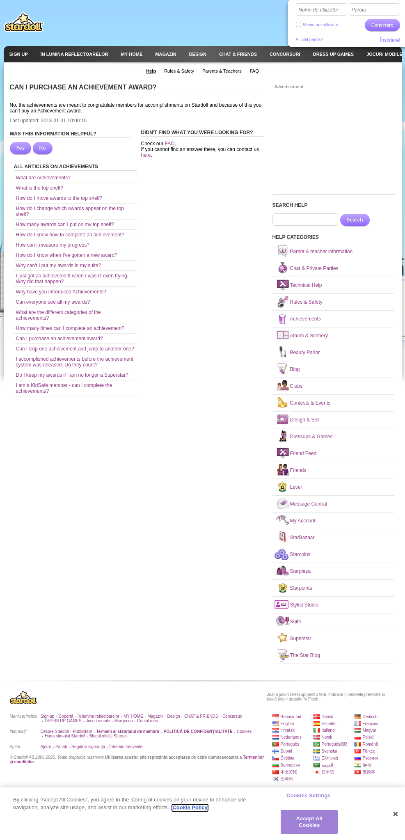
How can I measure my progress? (52, 245)
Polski (368, 737)
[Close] (395, 818)
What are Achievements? (43, 178)
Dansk (327, 716)
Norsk (327, 737)
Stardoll (24, 22)
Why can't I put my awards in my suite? (58, 265)
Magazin (155, 716)
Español (329, 723)
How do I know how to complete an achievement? (70, 235)
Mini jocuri (123, 721)
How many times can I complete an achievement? (70, 328)
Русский (370, 758)
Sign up (48, 716)
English (287, 723)
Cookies (244, 731)
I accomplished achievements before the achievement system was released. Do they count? (74, 362)
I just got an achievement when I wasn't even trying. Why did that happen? (72, 278)
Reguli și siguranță (88, 746)
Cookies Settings (308, 800)
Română (370, 744)
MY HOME (133, 716)
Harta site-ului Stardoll (65, 736)
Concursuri (232, 716)
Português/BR (334, 744)
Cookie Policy (189, 811)
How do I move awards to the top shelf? (59, 198)
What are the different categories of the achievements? (58, 315)
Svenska (329, 751)
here (146, 155)
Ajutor (46, 746)
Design (173, 716)
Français (370, 723)
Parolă (359, 10)
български (290, 765)
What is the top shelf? (39, 188)
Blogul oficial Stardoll (108, 736)
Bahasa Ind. (291, 716)
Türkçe (369, 751)
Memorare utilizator (321, 25)
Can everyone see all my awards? (53, 302)
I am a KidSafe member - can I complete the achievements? (64, 388)
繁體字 (369, 772)
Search (355, 220)
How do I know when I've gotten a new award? (66, 255)
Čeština (288, 758)
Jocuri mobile (98, 721)
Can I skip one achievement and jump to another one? (75, 349)
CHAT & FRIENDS (201, 716)
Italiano (328, 730)
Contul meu (147, 721)
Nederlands (291, 737)
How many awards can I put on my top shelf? (65, 224)
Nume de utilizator (319, 10)
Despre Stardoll (55, 731)
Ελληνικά (330, 758)
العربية (327, 765)
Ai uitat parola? (309, 39)
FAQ (170, 143)
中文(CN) (289, 772)
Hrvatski (288, 730)
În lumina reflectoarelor (98, 716)
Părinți (61, 746)
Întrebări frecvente (126, 746)
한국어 (287, 778)
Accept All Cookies (309, 825)
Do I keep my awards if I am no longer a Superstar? (72, 375)
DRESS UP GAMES (63, 721)
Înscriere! (390, 40)
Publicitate (82, 731)
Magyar (369, 730)
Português (290, 744)
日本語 (328, 772)
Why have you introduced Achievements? (61, 292)
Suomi (286, 751)
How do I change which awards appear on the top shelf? (70, 211)
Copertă (66, 716)
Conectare (382, 25)
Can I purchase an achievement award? (59, 338)
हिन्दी (367, 765)
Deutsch (370, 716)
